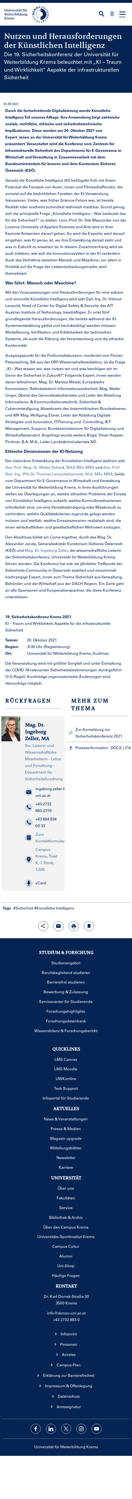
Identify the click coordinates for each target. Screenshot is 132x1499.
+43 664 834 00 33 (41, 822)
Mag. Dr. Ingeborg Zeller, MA (37, 732)
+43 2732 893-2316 (38, 807)
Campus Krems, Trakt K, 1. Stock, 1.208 (41, 859)
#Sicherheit (23, 907)
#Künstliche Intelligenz (54, 907)
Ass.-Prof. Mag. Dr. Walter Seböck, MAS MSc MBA (49, 467)
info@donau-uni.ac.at (66, 1312)
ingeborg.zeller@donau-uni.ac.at (42, 792)
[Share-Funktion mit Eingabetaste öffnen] (43, 926)
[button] (42, 883)
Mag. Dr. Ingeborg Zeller (46, 550)
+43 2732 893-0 (66, 1319)
